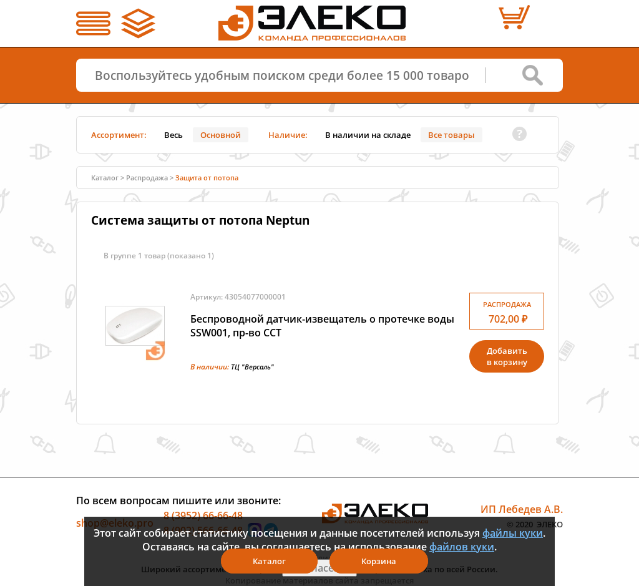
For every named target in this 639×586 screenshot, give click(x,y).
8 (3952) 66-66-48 (203, 515)
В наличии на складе (368, 134)
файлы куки (512, 533)
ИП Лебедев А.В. (521, 509)
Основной (220, 134)
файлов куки (461, 547)
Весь (173, 134)
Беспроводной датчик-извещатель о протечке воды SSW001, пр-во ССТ (322, 325)
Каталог (105, 177)
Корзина (378, 561)
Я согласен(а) (319, 568)
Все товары (451, 134)
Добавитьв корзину (507, 356)
